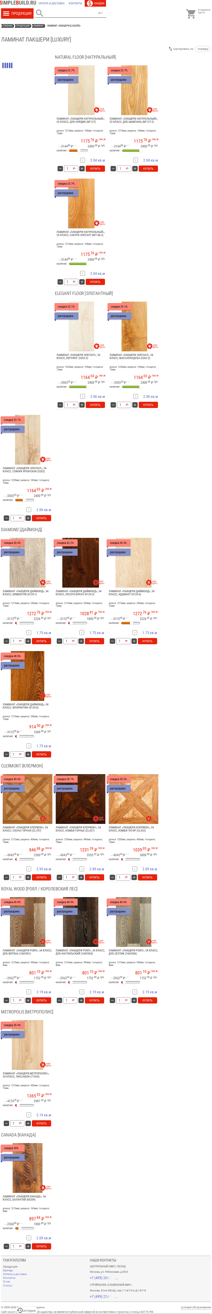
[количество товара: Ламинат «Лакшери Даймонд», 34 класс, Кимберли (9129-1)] (13, 641)
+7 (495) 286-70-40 (104, 1278)
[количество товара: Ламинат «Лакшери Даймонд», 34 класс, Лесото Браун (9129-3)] (66, 641)
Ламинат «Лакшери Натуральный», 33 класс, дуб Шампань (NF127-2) (134, 120)
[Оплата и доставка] (51, 3)
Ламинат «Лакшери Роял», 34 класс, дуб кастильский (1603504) (80, 952)
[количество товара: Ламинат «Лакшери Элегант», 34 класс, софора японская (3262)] (13, 518)
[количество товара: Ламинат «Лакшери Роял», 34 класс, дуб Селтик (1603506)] (119, 1000)
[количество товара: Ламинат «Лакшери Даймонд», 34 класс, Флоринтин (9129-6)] (13, 754)
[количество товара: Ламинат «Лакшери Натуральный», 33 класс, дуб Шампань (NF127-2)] (120, 169)
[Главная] (18, 3)
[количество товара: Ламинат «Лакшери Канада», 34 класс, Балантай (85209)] (13, 1246)
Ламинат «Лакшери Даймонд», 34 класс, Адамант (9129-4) (131, 593)
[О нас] (6, 1281)
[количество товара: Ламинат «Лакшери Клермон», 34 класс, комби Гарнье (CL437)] (66, 877)
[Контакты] (75, 3)
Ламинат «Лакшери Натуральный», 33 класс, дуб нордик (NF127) (81, 120)
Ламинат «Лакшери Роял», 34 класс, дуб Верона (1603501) (27, 952)
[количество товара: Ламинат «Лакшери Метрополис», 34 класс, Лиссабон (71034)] (13, 1123)
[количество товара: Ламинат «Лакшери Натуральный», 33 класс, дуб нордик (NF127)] (67, 169)
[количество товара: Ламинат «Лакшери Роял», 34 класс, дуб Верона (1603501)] (13, 1000)
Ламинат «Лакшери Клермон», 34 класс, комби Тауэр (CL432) (131, 829)
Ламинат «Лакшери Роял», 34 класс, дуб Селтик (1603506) (133, 952)
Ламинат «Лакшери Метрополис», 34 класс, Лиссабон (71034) (26, 1075)
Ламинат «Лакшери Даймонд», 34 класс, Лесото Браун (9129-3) (78, 593)
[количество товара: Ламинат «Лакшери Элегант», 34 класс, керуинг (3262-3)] (67, 405)
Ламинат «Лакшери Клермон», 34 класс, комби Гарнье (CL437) (78, 829)
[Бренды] (8, 1270)
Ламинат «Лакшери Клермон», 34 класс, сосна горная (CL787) (25, 829)
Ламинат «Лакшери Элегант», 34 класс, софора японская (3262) (24, 470)
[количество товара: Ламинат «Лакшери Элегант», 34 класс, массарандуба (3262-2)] (120, 405)
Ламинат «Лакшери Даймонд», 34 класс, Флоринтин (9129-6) (25, 706)
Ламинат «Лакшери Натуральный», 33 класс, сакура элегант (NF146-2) (81, 233)
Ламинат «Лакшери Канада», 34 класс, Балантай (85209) (24, 1198)
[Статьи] (7, 1285)
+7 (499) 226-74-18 (104, 1296)
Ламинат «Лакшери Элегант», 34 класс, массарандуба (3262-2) (131, 356)
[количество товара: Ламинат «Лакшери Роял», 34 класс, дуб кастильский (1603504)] (66, 1000)
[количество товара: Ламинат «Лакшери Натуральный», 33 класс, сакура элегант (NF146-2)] (67, 282)
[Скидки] (95, 3)
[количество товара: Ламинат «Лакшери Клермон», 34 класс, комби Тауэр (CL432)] (119, 877)
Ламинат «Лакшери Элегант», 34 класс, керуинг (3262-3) (78, 356)
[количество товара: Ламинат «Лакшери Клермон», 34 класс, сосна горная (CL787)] (13, 877)
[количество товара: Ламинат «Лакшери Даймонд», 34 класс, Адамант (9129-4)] (119, 641)
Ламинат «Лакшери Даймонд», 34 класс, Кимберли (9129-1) (25, 593)
